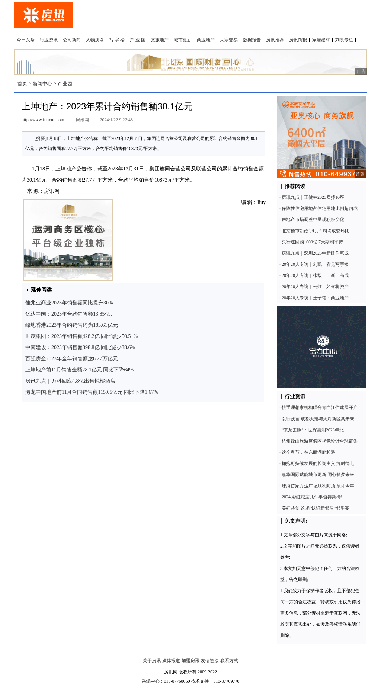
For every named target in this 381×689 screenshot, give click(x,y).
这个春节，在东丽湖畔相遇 (308, 452)
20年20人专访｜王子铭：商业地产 (315, 297)
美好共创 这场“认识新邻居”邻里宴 (315, 508)
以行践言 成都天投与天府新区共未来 (318, 418)
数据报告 (252, 40)
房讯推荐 (275, 40)
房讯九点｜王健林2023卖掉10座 (313, 197)
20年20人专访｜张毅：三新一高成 (315, 275)
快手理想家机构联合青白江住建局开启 (320, 407)
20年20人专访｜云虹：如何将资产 (315, 286)
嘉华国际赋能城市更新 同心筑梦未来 (318, 474)
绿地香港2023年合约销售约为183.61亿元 (71, 325)
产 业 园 (137, 40)
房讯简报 (298, 40)
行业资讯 (49, 40)
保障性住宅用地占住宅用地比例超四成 (320, 208)
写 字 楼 (117, 40)
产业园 (65, 83)
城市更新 (183, 40)
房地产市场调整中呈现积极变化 (313, 219)
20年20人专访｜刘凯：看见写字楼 (315, 264)
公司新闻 (72, 40)
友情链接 (210, 660)
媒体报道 (171, 660)
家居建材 (321, 40)
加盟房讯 (190, 660)
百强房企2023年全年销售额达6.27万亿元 (71, 358)
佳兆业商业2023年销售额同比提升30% (69, 303)
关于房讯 (152, 660)
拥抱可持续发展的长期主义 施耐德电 (318, 463)
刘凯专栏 (344, 40)
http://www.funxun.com (43, 119)
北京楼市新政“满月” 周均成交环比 (315, 230)
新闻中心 (42, 83)
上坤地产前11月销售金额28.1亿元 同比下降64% (79, 370)
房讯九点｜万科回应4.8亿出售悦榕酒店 (70, 381)
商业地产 (206, 40)
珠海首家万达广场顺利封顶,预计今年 (318, 485)
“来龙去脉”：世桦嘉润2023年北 (313, 430)
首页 (22, 83)
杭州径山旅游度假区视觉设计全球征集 (320, 441)
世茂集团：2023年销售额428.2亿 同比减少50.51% (81, 336)
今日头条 (26, 40)
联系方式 (229, 660)
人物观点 (95, 40)
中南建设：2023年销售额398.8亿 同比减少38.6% (80, 347)
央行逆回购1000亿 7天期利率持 (312, 242)
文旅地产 (160, 40)
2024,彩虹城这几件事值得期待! (312, 497)
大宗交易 (229, 40)
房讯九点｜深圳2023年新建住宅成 (315, 253)
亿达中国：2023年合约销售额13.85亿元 (70, 314)
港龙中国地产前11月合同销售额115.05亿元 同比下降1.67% (91, 392)
